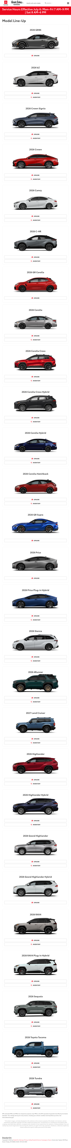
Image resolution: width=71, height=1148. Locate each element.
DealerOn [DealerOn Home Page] (15, 1140)
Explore (35, 56)
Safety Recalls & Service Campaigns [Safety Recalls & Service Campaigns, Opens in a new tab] (38, 1140)
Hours (49, 1140)
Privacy (26, 1140)
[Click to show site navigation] (68, 3)
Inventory (35, 97)
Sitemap (21, 1140)
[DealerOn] (7, 1138)
